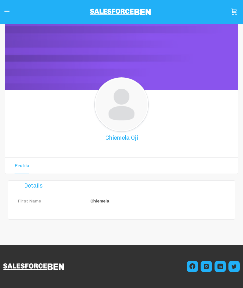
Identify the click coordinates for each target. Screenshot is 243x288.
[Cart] (234, 12)
